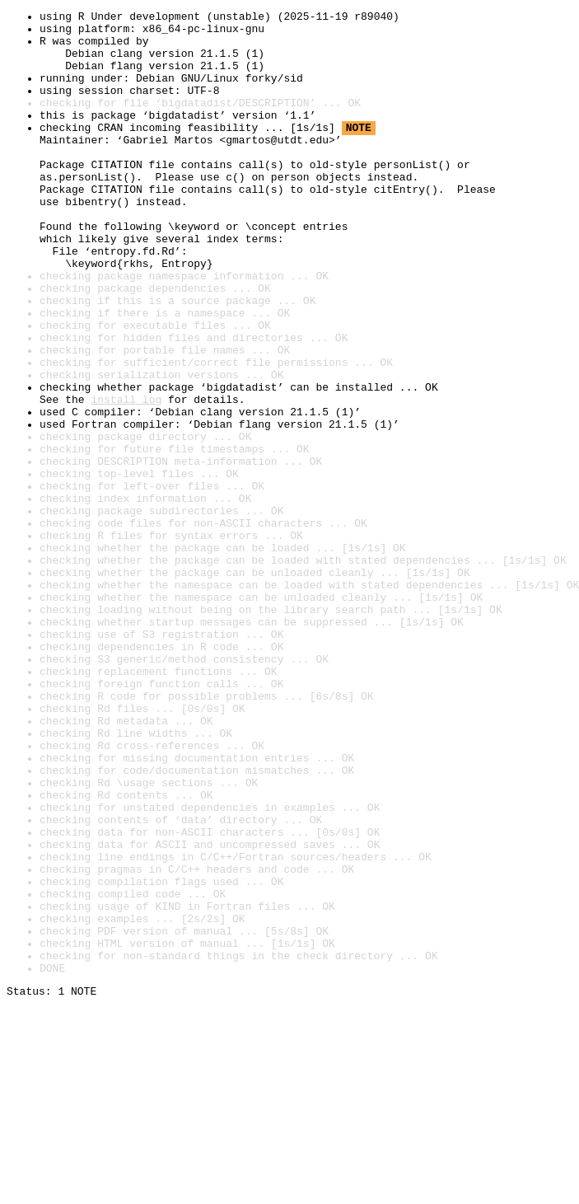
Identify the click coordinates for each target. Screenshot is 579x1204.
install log (126, 478)
